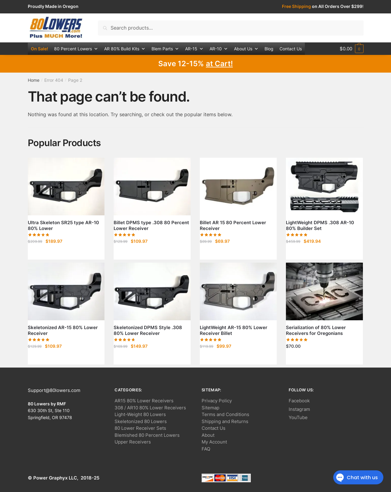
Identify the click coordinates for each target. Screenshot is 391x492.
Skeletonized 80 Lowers (141, 421)
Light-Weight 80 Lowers (140, 414)
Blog (269, 48)
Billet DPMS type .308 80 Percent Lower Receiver (151, 226)
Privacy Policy (217, 401)
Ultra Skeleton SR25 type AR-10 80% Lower (63, 226)
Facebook (299, 401)
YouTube (298, 417)
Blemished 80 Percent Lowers (147, 435)
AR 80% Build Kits (124, 49)
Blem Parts (165, 49)
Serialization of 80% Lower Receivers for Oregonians (316, 330)
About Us (246, 49)
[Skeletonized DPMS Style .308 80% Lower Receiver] (152, 291)
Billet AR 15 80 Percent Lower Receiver (233, 226)
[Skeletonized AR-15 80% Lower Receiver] (66, 291)
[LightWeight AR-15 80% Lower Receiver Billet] (238, 291)
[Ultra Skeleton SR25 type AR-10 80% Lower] (66, 186)
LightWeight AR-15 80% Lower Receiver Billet (233, 330)
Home (33, 80)
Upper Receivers (133, 442)
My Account (214, 442)
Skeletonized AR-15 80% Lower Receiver (63, 330)
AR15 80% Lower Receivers (144, 401)
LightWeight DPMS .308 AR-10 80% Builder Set (320, 226)
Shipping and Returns (225, 421)
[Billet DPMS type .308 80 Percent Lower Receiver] (152, 186)
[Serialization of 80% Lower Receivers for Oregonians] (324, 291)
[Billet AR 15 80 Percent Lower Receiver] (238, 186)
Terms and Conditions (225, 414)
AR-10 (219, 49)
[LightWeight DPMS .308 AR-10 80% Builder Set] (324, 186)
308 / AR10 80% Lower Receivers (150, 408)
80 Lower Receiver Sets (140, 428)
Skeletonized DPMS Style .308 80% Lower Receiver (148, 330)
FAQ (206, 449)
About (208, 435)
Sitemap (210, 408)
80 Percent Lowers (76, 49)
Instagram (299, 409)
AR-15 (194, 49)
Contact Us (291, 48)
